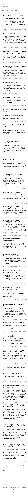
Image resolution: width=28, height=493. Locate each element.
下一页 (24, 465)
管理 (16, 10)
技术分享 (5, 4)
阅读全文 (12, 25)
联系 (12, 10)
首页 (8, 10)
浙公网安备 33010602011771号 (10, 487)
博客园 (3, 10)
